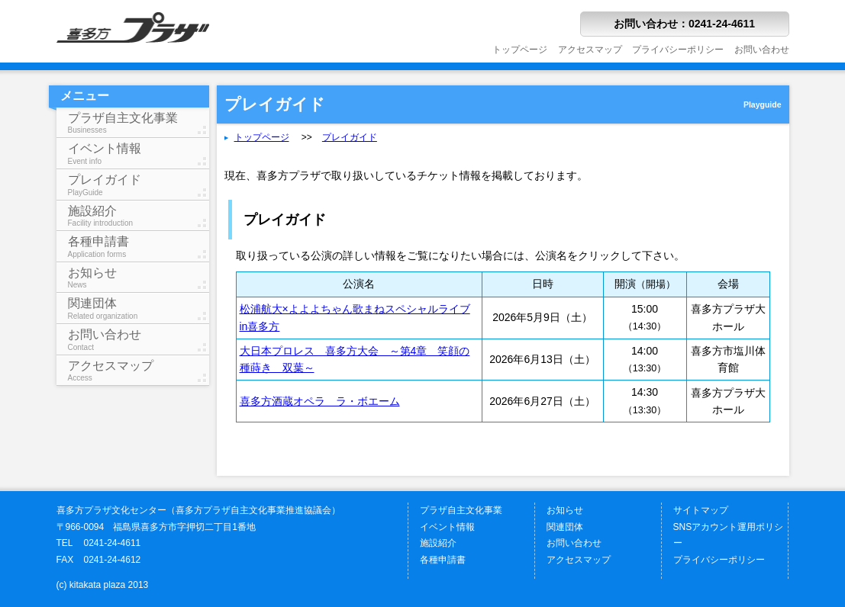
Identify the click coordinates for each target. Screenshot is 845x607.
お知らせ (138, 278)
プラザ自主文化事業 (138, 123)
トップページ (519, 49)
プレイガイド (138, 185)
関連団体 (138, 308)
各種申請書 (138, 247)
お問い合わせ (761, 49)
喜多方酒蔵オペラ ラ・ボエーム (320, 401)
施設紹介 (138, 216)
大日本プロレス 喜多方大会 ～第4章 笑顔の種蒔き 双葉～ (355, 359)
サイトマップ (700, 510)
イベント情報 (138, 153)
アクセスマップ (590, 49)
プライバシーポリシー (678, 49)
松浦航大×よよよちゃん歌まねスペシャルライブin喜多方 (355, 317)
